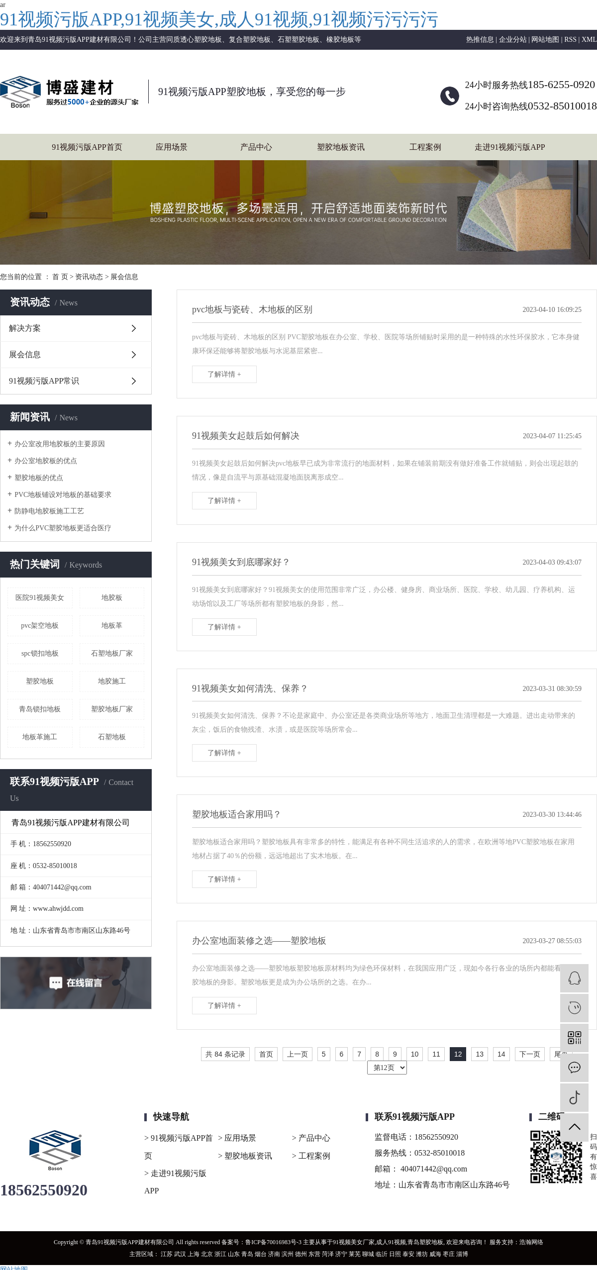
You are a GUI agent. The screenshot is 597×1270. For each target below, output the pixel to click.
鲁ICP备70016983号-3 (273, 1242)
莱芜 (355, 1254)
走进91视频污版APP (510, 147)
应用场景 (172, 147)
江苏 (167, 1254)
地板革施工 (39, 737)
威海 (435, 1254)
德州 (301, 1254)
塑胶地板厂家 (112, 709)
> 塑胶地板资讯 (245, 1156)
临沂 (382, 1254)
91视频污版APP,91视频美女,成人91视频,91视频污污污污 (219, 19)
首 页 (60, 277)
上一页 (297, 1054)
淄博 (462, 1254)
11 (436, 1054)
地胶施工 (112, 681)
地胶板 (111, 597)
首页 (266, 1054)
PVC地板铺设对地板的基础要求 (62, 494)
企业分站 (513, 39)
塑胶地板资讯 (341, 147)
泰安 (408, 1254)
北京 (207, 1254)
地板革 (111, 625)
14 (501, 1054)
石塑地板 (112, 737)
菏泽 (328, 1254)
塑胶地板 (40, 681)
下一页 (529, 1054)
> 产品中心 (311, 1138)
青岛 (247, 1254)
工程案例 (425, 147)
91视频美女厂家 (354, 1242)
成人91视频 (391, 1242)
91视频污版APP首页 (87, 147)
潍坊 (422, 1254)
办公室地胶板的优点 (45, 461)
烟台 (261, 1254)
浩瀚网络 (531, 1242)
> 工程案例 (311, 1156)
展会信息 (124, 277)
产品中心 (256, 147)
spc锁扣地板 (40, 653)
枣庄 (449, 1254)
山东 (234, 1254)
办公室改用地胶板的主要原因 (59, 444)
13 (480, 1054)
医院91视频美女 (39, 597)
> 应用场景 (237, 1138)
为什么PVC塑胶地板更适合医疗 (62, 528)
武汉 (180, 1254)
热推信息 (480, 39)
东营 (314, 1254)
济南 (274, 1254)
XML (589, 39)
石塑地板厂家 (112, 653)
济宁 (341, 1254)
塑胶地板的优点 (38, 478)
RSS (570, 39)
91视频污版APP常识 (44, 381)
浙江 (220, 1254)
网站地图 (545, 39)
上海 (193, 1254)
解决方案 (25, 328)
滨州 (288, 1254)
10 (415, 1054)
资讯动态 (89, 277)
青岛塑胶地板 (425, 1242)
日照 (395, 1254)
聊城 (368, 1254)
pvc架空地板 (40, 625)
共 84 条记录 (225, 1054)
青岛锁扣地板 (40, 709)
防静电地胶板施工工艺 (49, 511)
